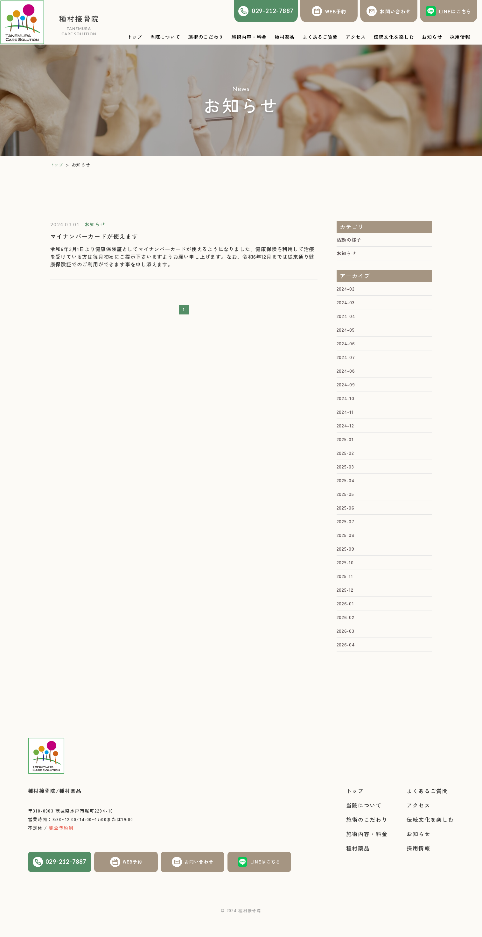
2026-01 (346, 619)
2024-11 (346, 419)
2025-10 (346, 577)
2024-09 (346, 390)
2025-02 (346, 462)
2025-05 (346, 505)
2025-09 (346, 562)
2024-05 (346, 333)
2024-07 (346, 362)
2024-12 (346, 433)
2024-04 (347, 319)
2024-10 (346, 405)
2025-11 (346, 591)
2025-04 (346, 491)
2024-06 (346, 347)
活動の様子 (350, 240)
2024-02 (346, 290)
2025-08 (346, 548)
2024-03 (346, 304)
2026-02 (346, 634)
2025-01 (346, 448)
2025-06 (346, 519)
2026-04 (346, 662)
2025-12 (346, 605)
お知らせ (347, 254)
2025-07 (346, 534)
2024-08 (346, 376)
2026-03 (346, 648)
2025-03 (346, 476)
